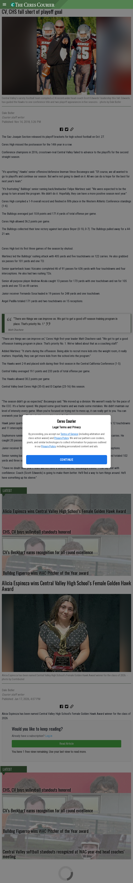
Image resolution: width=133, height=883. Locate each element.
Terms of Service (69, 434)
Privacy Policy (61, 438)
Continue (66, 460)
